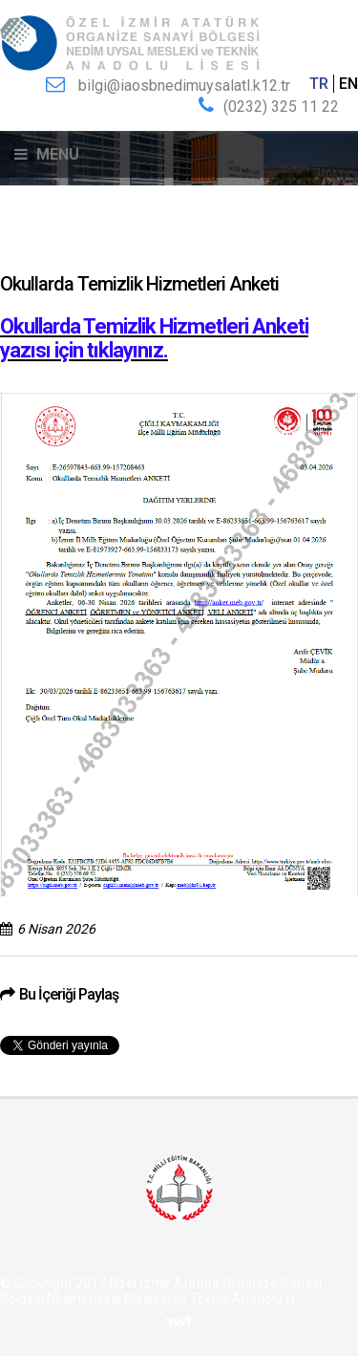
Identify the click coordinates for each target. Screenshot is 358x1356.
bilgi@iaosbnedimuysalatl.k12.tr (184, 85)
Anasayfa (26, 250)
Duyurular (97, 250)
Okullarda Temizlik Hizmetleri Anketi (236, 250)
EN (348, 84)
